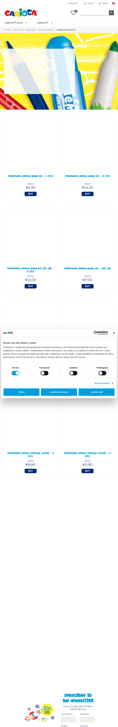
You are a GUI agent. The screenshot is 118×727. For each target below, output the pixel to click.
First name (67, 714)
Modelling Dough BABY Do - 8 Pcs (87, 176)
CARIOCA (42, 22)
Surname (85, 714)
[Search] (97, 12)
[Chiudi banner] (114, 333)
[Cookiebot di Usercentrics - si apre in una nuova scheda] (96, 333)
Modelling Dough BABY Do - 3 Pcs (30, 176)
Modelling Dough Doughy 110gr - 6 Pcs (30, 455)
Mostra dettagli (102, 383)
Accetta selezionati (59, 392)
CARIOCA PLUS (13, 22)
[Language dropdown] (113, 3)
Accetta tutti (97, 392)
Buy (30, 194)
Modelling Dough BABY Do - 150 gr (87, 269)
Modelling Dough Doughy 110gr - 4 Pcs (87, 455)
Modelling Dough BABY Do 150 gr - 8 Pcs (30, 270)
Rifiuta (21, 392)
